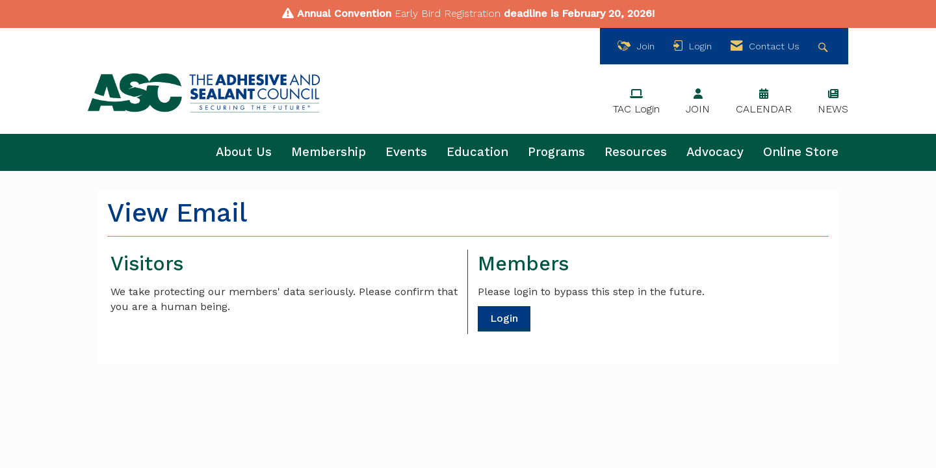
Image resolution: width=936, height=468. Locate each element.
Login (504, 318)
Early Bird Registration (447, 13)
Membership (328, 152)
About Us (244, 152)
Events (406, 152)
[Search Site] (824, 46)
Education (477, 152)
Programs (556, 152)
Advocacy (715, 152)
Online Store (800, 152)
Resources (635, 152)
